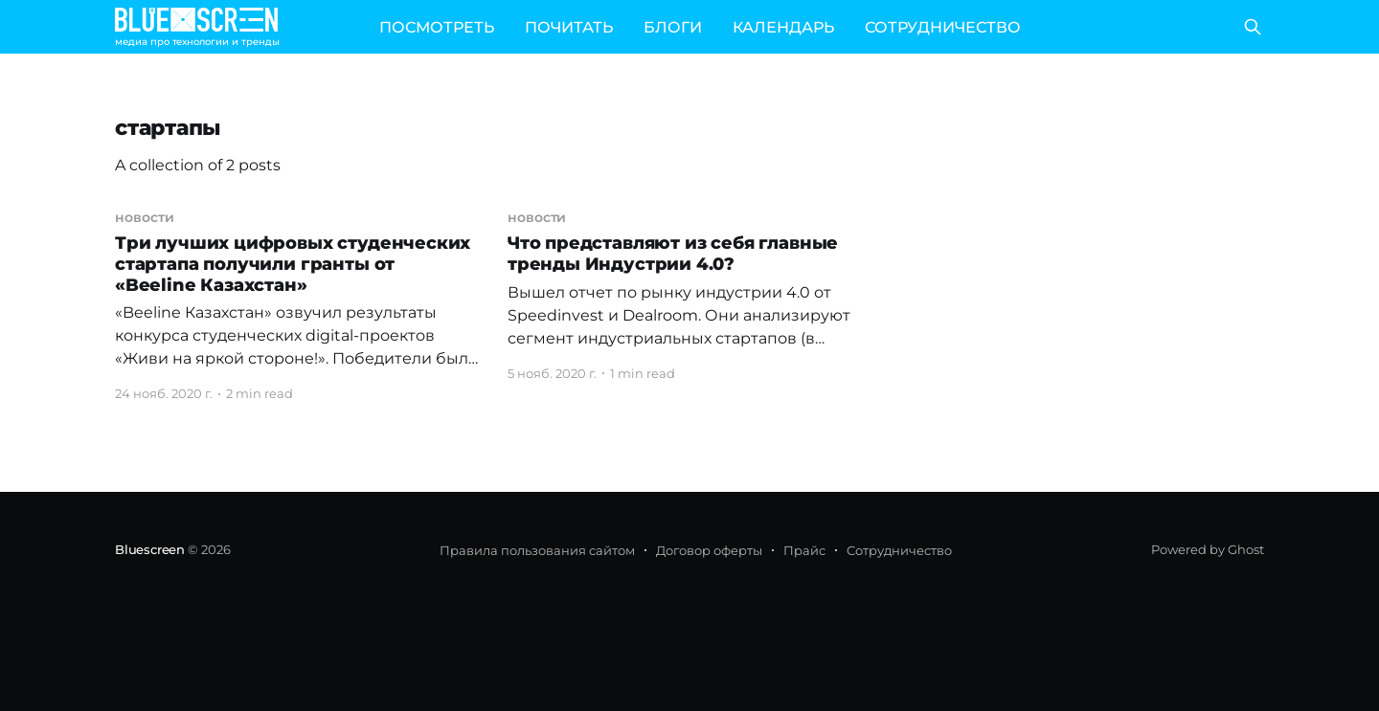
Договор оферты (709, 550)
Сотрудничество (899, 550)
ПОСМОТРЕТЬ (436, 27)
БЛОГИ (673, 27)
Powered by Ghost (1207, 549)
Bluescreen (150, 549)
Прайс (804, 550)
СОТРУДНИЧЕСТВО (943, 27)
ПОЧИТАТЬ (569, 27)
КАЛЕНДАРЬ (783, 27)
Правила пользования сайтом (537, 550)
